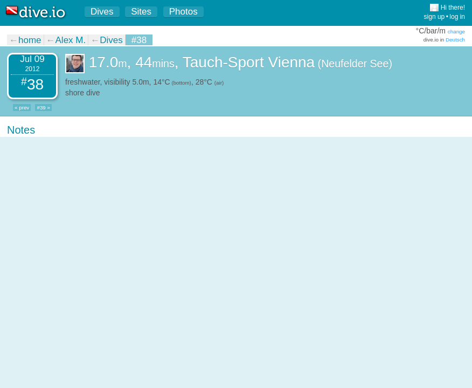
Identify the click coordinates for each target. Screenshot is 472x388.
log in (457, 16)
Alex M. (70, 40)
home (29, 40)
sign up (434, 16)
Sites (141, 11)
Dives (102, 11)
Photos (183, 11)
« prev (22, 107)
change (456, 31)
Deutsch (455, 40)
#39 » (43, 107)
